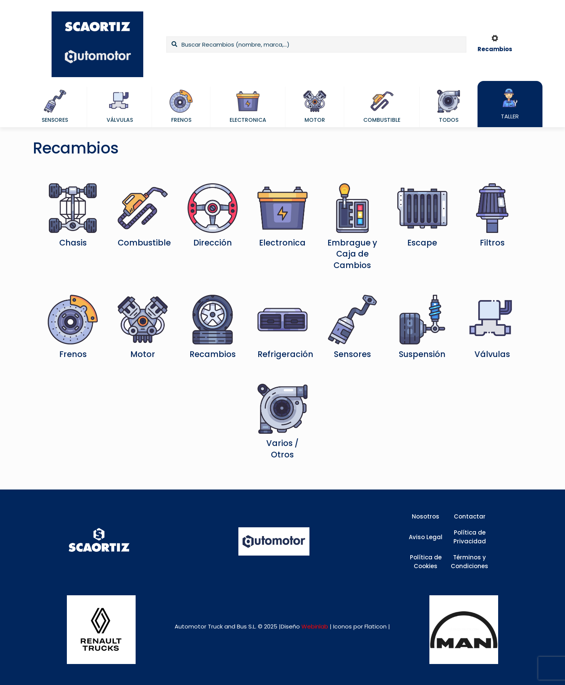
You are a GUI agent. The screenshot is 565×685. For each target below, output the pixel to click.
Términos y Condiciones (469, 561)
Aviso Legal (425, 537)
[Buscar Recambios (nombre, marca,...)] (316, 44)
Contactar (470, 516)
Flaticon (375, 626)
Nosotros (425, 516)
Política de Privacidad (469, 536)
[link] (101, 629)
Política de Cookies (426, 561)
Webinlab (315, 626)
